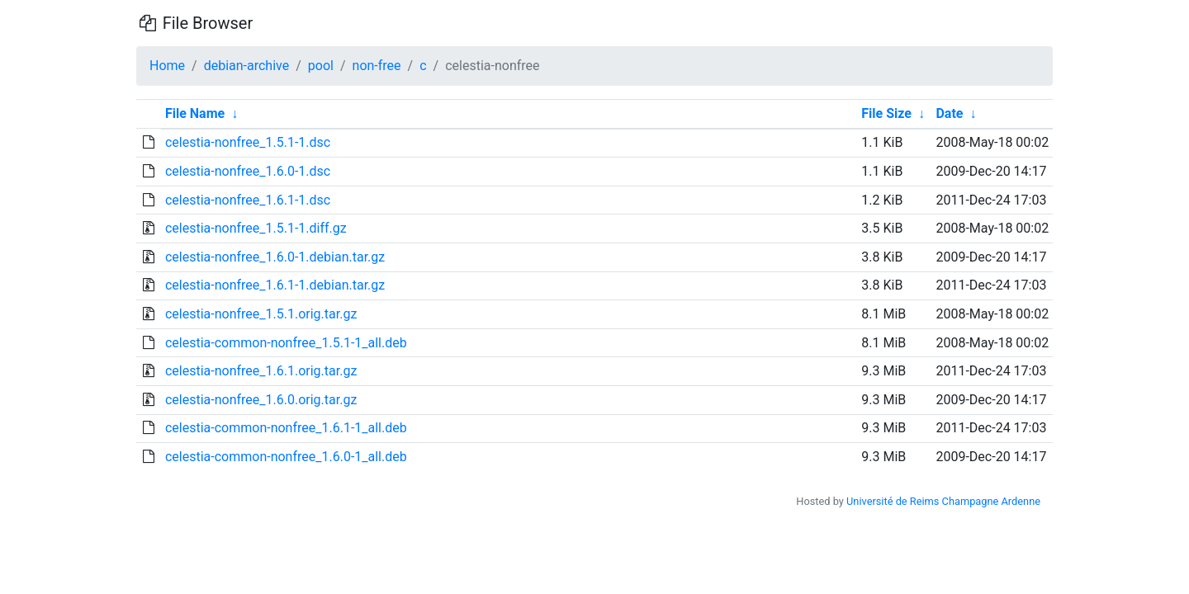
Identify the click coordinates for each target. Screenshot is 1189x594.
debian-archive (247, 65)
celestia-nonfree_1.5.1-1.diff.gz (256, 228)
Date (949, 113)
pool (321, 65)
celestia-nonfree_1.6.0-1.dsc (247, 171)
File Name (195, 113)
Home (167, 65)
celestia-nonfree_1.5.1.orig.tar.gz (261, 314)
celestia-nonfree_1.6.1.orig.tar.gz (261, 371)
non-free (377, 65)
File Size (886, 113)
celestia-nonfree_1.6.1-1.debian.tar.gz (275, 285)
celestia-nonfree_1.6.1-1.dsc (247, 200)
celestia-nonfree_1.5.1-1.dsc (247, 142)
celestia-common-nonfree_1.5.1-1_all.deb (286, 343)
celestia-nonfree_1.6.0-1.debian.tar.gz (275, 257)
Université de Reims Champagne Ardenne (943, 501)
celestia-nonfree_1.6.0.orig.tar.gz (261, 400)
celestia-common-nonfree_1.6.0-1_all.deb (286, 456)
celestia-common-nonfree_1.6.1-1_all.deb (286, 428)
